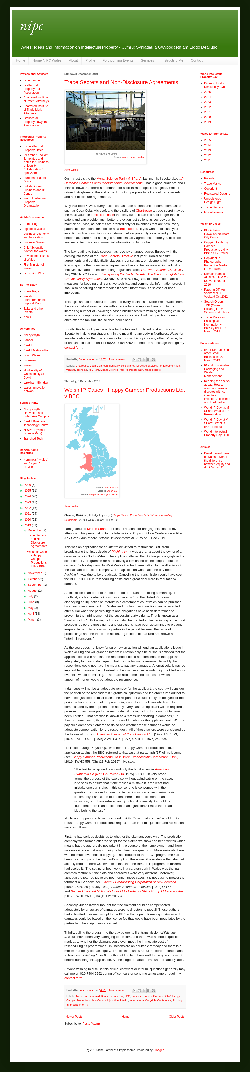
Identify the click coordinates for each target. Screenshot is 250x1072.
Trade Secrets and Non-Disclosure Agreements (121, 82)
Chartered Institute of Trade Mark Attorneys (36, 109)
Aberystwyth (32, 335)
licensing (82, 369)
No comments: (118, 359)
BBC (127, 996)
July (31, 596)
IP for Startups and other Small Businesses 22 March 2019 (216, 355)
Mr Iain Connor (98, 529)
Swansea (30, 360)
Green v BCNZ (162, 996)
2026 (28, 485)
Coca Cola (96, 365)
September (35, 584)
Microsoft (131, 369)
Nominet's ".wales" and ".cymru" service (36, 463)
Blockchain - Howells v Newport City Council (216, 234)
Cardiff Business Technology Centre (36, 423)
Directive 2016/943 (147, 365)
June (31, 602)
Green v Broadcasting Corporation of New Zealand (139, 882)
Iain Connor (99, 1000)
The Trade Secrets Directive (161, 270)
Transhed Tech (33, 438)
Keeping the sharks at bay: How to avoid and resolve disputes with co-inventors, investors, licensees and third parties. (217, 391)
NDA (141, 369)
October (33, 579)
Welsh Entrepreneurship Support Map (35, 300)
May (31, 608)
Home (20, 60)
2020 (28, 519)
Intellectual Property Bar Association (32, 89)
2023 (28, 502)
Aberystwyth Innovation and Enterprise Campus (36, 413)
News (27, 317)
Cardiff (28, 345)
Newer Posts (74, 1016)
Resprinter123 (111, 487)
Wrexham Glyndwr (36, 382)
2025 (28, 490)
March (32, 619)
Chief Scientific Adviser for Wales (35, 249)
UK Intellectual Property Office (33, 148)
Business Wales (34, 242)
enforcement (167, 365)
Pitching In (119, 551)
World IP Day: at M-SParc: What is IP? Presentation (217, 411)
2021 (28, 513)
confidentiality (111, 365)
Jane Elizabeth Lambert (133, 157)
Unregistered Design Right (212, 200)
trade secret (128, 229)
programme (77, 1004)
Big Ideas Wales (34, 229)
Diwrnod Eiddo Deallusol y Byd (214, 85)
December (35, 530)
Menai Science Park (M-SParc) (119, 178)
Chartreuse (144, 210)
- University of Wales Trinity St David (34, 374)
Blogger (158, 1050)
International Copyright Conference (150, 1000)
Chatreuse (82, 365)
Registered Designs (217, 193)
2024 (28, 496)
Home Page (31, 224)
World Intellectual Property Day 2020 (216, 433)
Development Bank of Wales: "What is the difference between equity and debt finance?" (217, 460)
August (33, 590)
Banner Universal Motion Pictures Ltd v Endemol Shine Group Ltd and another (127, 891)
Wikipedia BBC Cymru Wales (103, 494)
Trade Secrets (213, 207)
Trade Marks (212, 183)
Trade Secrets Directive (116, 256)
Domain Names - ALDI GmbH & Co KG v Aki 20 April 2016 (216, 279)
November (35, 573)
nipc (31, 25)
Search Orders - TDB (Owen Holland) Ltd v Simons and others (216, 307)
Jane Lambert (71, 169)
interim (124, 1000)
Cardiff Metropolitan (37, 350)
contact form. (73, 978)
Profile (90, 60)
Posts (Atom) (91, 1023)
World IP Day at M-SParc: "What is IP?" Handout (216, 423)
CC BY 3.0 (112, 491)
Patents (209, 178)
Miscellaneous (213, 212)
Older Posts (176, 1016)
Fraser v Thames (141, 996)
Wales (28, 365)
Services (147, 60)
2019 (28, 525)
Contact (197, 60)
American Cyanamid (87, 996)
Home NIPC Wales (46, 60)
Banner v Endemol (112, 996)
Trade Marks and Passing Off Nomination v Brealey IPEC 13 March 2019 (215, 324)
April (31, 613)
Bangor (28, 340)
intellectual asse (102, 215)
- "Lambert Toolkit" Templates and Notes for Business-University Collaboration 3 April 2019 (37, 164)
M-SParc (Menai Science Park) (34, 431)
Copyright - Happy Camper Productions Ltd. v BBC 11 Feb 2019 (216, 248)
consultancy (128, 365)
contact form (73, 347)
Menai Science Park (112, 369)
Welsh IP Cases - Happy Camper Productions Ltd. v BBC (37, 559)
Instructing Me (172, 60)
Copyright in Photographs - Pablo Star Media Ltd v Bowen (215, 263)
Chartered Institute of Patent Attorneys (36, 99)
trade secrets (153, 369)
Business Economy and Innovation (36, 235)
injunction (113, 1000)
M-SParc (94, 369)
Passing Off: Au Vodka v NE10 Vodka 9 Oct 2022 (216, 293)
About (73, 60)
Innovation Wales (35, 273)
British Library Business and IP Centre (34, 190)
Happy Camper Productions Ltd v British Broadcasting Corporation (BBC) (125, 757)
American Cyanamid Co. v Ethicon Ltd (124, 734)
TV (87, 1004)
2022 (28, 508)
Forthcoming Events (118, 60)
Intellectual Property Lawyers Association (35, 122)
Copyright (210, 188)
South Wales (32, 355)
